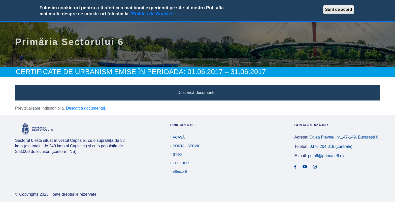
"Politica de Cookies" (153, 13)
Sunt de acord (338, 9)
